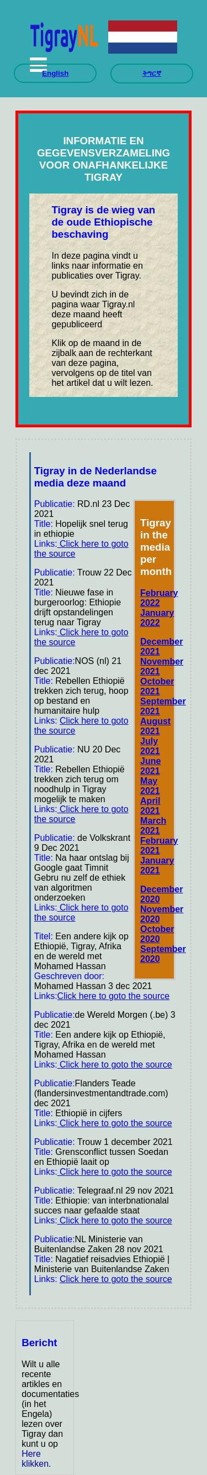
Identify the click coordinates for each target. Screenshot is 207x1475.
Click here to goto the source (113, 996)
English (55, 73)
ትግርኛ (151, 73)
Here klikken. (36, 1458)
